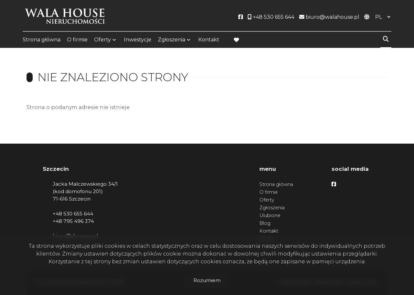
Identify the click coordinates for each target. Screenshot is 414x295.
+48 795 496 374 (73, 221)
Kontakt (208, 40)
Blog (264, 223)
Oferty (102, 40)
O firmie (77, 40)
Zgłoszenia (171, 40)
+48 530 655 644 (73, 214)
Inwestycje (137, 40)
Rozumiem (207, 280)
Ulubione (269, 215)
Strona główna (41, 40)
